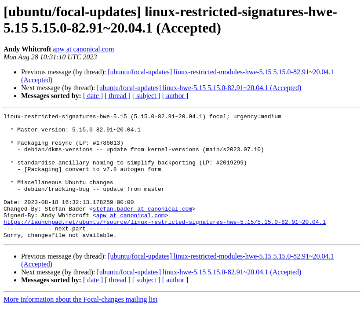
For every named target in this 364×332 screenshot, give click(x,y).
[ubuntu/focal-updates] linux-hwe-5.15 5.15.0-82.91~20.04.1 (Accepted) (199, 87)
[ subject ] (146, 95)
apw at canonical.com (83, 49)
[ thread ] (118, 95)
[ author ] (175, 95)
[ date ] (93, 95)
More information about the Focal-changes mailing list (80, 324)
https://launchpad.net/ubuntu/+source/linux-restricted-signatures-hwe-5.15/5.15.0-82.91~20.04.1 (165, 244)
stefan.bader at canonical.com (142, 228)
